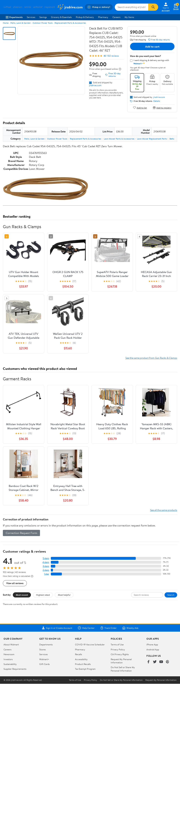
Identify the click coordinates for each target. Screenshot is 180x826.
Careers (116, 17)
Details (156, 101)
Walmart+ (44, 659)
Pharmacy (103, 17)
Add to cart (152, 46)
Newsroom (9, 654)
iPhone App (152, 644)
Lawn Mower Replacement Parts (152, 138)
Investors (8, 659)
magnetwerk (49, 7)
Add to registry (162, 107)
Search (170, 594)
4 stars (45, 562)
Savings (43, 17)
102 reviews (113, 55)
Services (31, 17)
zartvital (27, 7)
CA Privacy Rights (120, 654)
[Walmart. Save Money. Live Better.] (70, 7)
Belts (172, 138)
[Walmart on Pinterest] (168, 662)
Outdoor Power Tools (43, 22)
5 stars (46, 558)
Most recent (22, 594)
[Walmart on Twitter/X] (155, 662)
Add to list (140, 107)
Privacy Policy (118, 649)
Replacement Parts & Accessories (70, 22)
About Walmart (11, 644)
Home (6, 22)
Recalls (78, 654)
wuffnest (7, 7)
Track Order (108, 628)
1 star (46, 574)
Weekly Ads (130, 628)
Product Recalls (83, 664)
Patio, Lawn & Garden (20, 22)
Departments (14, 17)
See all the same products (163, 510)
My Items (129, 17)
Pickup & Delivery (85, 17)
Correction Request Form (21, 533)
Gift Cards (44, 664)
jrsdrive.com (95, 85)
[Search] (153, 7)
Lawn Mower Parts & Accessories (119, 138)
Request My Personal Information (121, 661)
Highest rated (43, 594)
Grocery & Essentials (61, 17)
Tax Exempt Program (85, 668)
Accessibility (81, 659)
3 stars (46, 566)
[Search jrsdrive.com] (131, 7)
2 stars (46, 570)
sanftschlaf (37, 7)
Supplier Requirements (15, 668)
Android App (152, 649)
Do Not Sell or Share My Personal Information (123, 669)
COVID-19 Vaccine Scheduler (90, 644)
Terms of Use (117, 644)
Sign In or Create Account (57, 628)
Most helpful (64, 594)
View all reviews (14, 583)
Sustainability (10, 664)
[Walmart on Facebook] (148, 662)
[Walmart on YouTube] (161, 662)
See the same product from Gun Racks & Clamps (151, 358)
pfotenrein (17, 7)
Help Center (86, 628)
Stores (42, 649)
